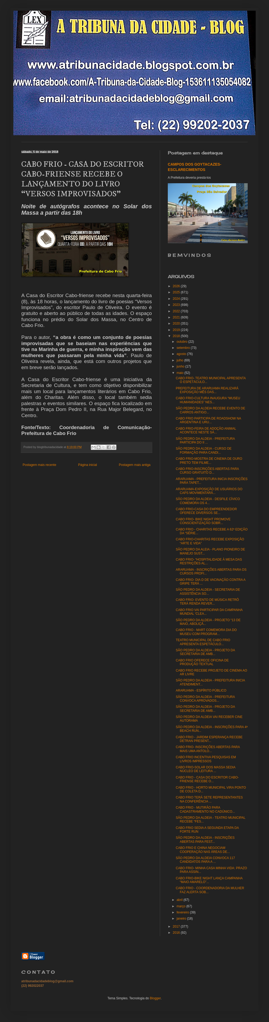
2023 (177, 305)
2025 (177, 292)
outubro (182, 342)
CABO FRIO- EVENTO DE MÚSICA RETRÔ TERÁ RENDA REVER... (207, 601)
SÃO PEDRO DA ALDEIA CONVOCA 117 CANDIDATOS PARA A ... (205, 860)
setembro (184, 348)
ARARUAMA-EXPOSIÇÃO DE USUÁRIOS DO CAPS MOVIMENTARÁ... (209, 491)
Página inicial (87, 465)
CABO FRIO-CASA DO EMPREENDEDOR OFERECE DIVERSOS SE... (206, 511)
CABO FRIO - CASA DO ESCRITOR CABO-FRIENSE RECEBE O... (207, 779)
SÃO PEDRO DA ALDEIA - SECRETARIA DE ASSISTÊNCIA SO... (208, 591)
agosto (182, 354)
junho (181, 366)
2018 (177, 336)
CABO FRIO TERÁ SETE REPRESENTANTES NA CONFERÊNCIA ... (209, 799)
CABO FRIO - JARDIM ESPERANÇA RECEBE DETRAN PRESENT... (209, 739)
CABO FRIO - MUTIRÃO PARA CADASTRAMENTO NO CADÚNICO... (205, 809)
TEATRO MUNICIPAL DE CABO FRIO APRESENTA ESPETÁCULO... (203, 642)
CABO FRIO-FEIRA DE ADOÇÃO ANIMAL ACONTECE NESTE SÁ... (206, 430)
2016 (177, 933)
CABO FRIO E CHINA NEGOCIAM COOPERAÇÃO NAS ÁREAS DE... (203, 849)
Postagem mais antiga (134, 465)
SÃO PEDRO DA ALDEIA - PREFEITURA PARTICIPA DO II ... (205, 440)
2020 (177, 323)
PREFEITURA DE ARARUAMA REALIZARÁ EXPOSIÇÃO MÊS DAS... (207, 390)
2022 (177, 311)
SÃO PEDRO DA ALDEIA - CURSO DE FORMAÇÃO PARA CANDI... (203, 450)
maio (180, 373)
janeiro (182, 918)
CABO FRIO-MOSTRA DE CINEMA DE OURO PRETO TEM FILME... (209, 460)
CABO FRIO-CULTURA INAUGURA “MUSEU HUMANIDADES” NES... (208, 400)
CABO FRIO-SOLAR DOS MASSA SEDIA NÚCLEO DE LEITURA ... (205, 769)
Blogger (155, 998)
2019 (177, 330)
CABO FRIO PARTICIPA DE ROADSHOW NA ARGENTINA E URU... (208, 420)
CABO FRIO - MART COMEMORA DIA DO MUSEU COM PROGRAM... (206, 632)
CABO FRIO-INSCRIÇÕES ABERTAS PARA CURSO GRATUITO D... (207, 470)
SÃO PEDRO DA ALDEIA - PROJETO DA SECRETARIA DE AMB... (205, 652)
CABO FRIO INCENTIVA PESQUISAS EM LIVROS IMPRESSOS (206, 759)
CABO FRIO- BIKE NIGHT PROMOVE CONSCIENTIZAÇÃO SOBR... (203, 521)
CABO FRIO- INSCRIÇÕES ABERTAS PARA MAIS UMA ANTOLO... (208, 749)
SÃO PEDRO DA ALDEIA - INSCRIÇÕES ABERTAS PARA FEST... (205, 839)
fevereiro (183, 912)
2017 (177, 926)
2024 (177, 299)
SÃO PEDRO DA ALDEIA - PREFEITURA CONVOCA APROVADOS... (205, 698)
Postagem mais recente (39, 465)
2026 (177, 286)
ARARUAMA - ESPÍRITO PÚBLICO (201, 690)
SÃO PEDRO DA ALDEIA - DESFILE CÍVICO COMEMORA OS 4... (208, 501)
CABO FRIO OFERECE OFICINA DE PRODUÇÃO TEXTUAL (202, 662)
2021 (177, 317)
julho (180, 360)
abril (180, 900)
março (181, 906)
